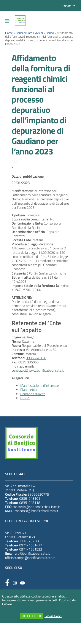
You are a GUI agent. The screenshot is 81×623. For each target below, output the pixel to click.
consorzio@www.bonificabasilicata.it (38, 370)
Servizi (67, 5)
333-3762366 (29, 541)
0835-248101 (29, 498)
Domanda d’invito (32, 394)
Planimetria (28, 389)
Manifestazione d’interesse (39, 385)
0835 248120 (36, 357)
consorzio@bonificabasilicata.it (36, 510)
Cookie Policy (53, 616)
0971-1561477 (30, 545)
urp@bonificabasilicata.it (32, 553)
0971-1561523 (30, 549)
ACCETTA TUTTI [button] (31, 616)
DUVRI (25, 398)
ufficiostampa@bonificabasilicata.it (30, 557)
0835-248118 (29, 502)
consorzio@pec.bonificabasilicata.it (36, 506)
